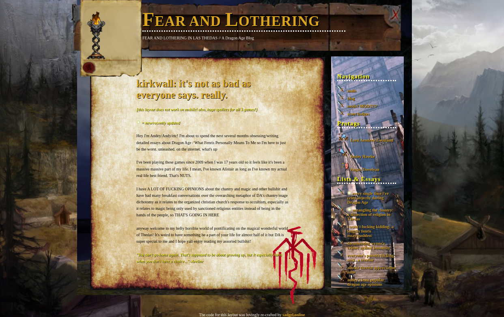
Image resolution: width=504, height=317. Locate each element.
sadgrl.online (293, 315)
